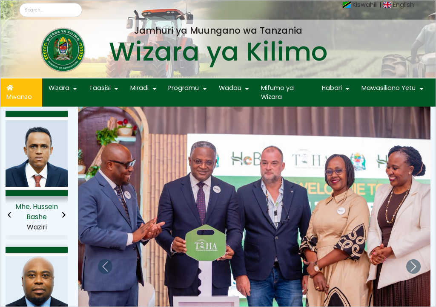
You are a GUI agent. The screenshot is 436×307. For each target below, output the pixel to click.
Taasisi (100, 88)
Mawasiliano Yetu (388, 88)
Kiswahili (365, 4)
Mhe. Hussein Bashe (36, 212)
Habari (332, 88)
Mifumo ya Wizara (277, 92)
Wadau (230, 88)
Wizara (59, 88)
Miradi (139, 88)
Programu (183, 88)
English (403, 4)
